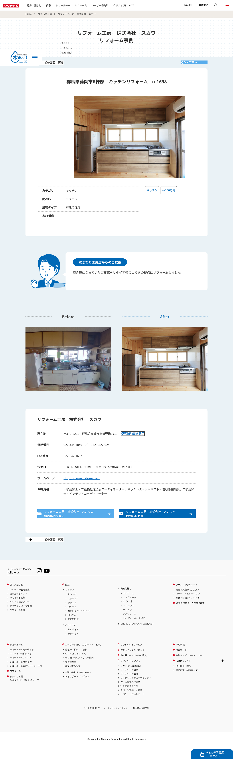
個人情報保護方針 (141, 720)
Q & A (76, 666)
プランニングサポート (187, 597)
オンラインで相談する (21, 666)
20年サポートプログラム (77, 689)
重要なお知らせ (72, 678)
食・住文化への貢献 (130, 694)
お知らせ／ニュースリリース (190, 668)
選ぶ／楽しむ (16, 597)
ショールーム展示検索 (21, 674)
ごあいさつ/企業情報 (131, 678)
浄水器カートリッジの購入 (134, 668)
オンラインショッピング (133, 662)
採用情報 (180, 657)
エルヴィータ (129, 610)
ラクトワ (127, 622)
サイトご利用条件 (92, 720)
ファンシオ (128, 618)
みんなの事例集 (17, 610)
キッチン (69, 602)
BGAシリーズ (129, 626)
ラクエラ (72, 615)
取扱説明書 (70, 674)
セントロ (72, 607)
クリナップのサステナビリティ (136, 690)
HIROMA (72, 627)
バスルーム (70, 637)
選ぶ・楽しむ (46, 5)
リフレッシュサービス (131, 657)
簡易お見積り (188, 602)
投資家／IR (181, 662)
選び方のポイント (18, 606)
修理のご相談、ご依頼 (76, 662)
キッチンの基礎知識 (19, 602)
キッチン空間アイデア (20, 614)
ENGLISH (188, 5)
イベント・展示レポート (133, 706)
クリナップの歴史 (129, 686)
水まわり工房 (45, 14)
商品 (67, 597)
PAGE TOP (116, 738)
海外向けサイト (183, 673)
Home (28, 14)
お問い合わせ (78, 685)
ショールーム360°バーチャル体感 (26, 678)
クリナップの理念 (129, 682)
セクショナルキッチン (79, 623)
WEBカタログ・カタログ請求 (190, 615)
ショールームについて (21, 670)
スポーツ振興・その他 (131, 702)
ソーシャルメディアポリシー (116, 720)
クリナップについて (135, 5)
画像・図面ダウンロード (188, 610)
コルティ (72, 619)
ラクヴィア (73, 646)
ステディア (73, 611)
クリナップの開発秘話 (21, 618)
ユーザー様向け (111, 5)
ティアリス (128, 606)
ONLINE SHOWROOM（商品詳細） (138, 636)
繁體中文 (203, 5)
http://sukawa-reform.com (82, 483)
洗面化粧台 (126, 601)
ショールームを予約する (22, 662)
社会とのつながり (129, 698)
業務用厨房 (73, 631)
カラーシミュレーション (188, 606)
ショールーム (75, 5)
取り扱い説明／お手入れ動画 (79, 670)
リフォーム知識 (17, 622)
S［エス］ (128, 614)
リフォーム (92, 5)
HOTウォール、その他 (134, 630)
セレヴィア (73, 642)
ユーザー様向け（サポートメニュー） (83, 657)
